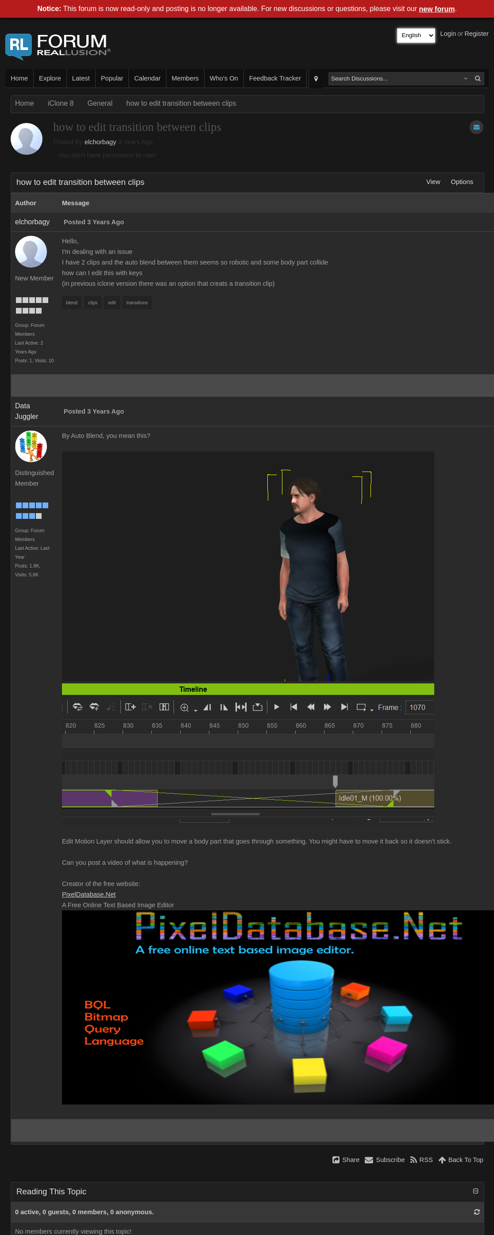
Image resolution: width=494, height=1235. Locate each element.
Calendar (147, 78)
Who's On (224, 78)
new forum (437, 9)
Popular (112, 78)
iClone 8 (61, 103)
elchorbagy (100, 142)
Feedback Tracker (275, 78)
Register (476, 33)
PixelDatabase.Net (89, 894)
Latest (81, 78)
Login (448, 33)
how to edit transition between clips (181, 103)
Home (19, 78)
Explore (50, 78)
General (99, 103)
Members (185, 78)
